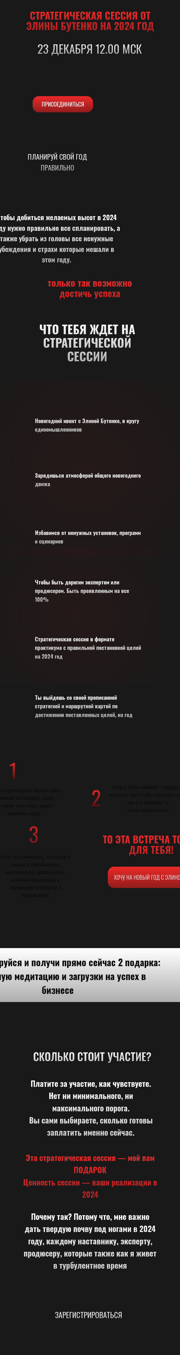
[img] (88, 1322)
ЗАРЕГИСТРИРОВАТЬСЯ (88, 1314)
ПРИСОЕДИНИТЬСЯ (63, 104)
